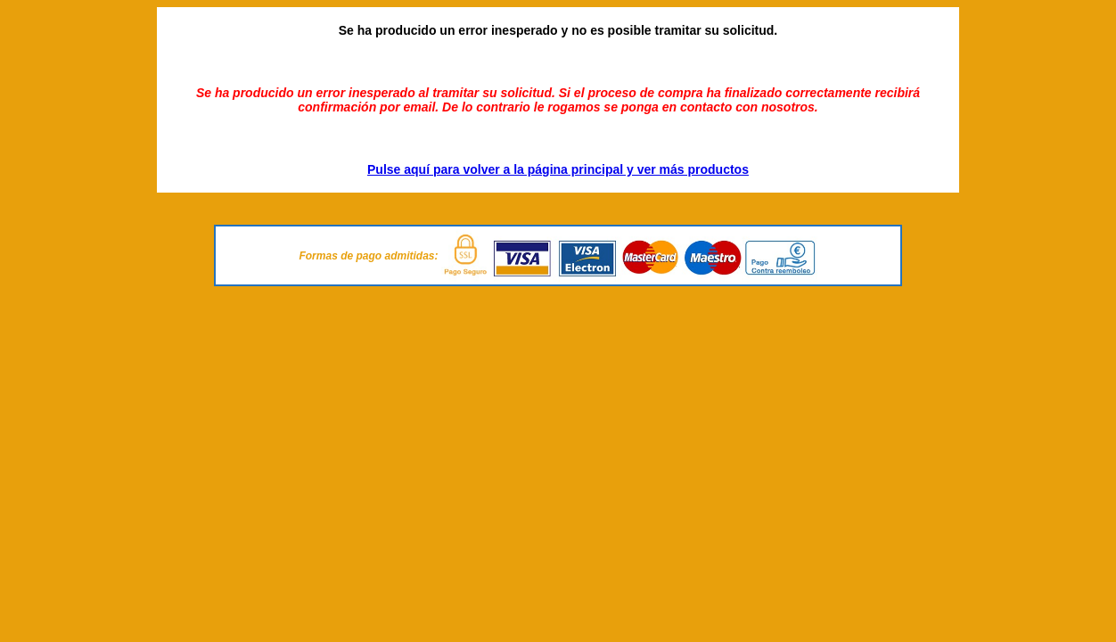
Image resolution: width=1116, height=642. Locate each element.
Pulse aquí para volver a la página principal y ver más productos (558, 169)
